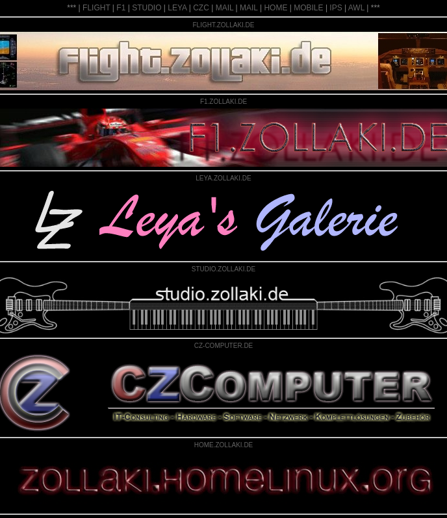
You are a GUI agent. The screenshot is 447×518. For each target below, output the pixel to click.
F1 (120, 7)
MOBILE (308, 7)
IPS (335, 7)
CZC (201, 7)
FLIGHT (96, 7)
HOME (275, 7)
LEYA (177, 7)
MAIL (225, 7)
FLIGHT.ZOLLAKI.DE (223, 25)
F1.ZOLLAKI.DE (223, 101)
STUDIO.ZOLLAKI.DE (223, 269)
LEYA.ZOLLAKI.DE (223, 178)
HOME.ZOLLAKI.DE (223, 445)
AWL (356, 7)
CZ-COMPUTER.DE (223, 345)
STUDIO (146, 7)
